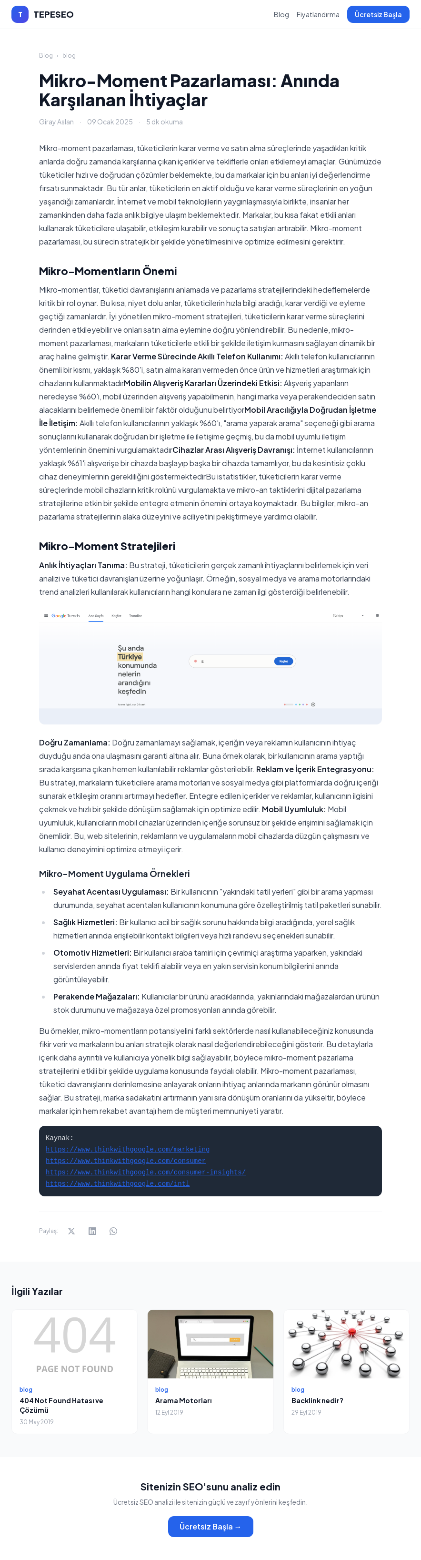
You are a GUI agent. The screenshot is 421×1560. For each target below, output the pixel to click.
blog (69, 55)
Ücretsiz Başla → (211, 1526)
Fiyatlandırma (318, 14)
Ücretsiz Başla (378, 14)
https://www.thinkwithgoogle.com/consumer (126, 1161)
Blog (281, 14)
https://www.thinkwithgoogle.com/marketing (128, 1149)
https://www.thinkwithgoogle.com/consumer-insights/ (146, 1172)
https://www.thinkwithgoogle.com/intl (118, 1184)
